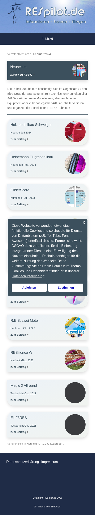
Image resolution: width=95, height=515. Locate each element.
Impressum (49, 462)
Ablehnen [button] (29, 287)
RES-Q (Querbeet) (52, 443)
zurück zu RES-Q (22, 74)
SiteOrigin (56, 506)
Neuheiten (33, 443)
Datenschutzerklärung (22, 462)
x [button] (83, 222)
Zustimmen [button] (66, 287)
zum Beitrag (19, 139)
